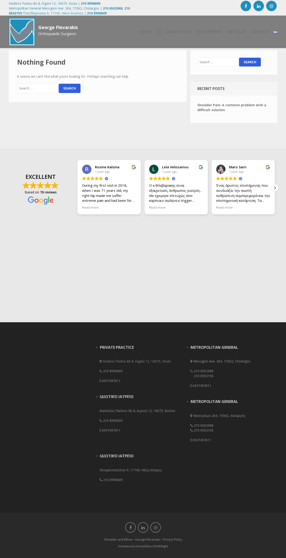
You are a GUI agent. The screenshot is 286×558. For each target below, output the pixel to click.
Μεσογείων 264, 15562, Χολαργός (219, 415)
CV (158, 32)
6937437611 (111, 381)
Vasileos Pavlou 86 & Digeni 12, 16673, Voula (43, 3)
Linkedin (258, 6)
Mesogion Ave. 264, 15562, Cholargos (221, 361)
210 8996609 (90, 3)
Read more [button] (90, 207)
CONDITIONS (178, 32)
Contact (259, 32)
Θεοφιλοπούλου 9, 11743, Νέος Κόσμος (131, 470)
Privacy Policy (172, 539)
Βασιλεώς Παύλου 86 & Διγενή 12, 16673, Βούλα (137, 411)
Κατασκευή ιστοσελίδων (135, 546)
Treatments (209, 32)
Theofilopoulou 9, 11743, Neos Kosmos (53, 13)
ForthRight (161, 546)
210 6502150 (203, 376)
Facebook (246, 6)
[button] (274, 187)
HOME (145, 32)
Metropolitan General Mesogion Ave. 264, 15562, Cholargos (54, 8)
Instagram (271, 6)
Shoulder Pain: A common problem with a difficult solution (231, 107)
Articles (236, 32)
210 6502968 (112, 8)
